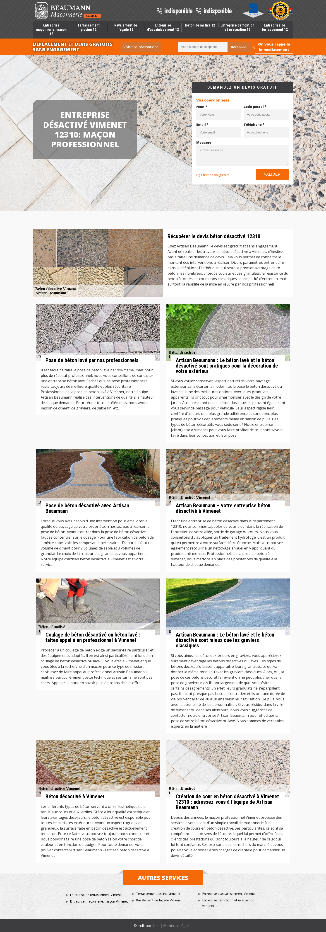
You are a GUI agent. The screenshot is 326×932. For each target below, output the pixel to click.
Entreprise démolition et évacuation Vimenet (228, 903)
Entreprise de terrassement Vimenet (96, 895)
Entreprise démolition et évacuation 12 (237, 27)
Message (203, 142)
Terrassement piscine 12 (88, 27)
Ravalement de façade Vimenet (159, 900)
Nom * (201, 106)
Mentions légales (177, 925)
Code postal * (255, 106)
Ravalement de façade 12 (125, 27)
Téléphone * (254, 124)
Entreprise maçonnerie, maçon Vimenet (99, 901)
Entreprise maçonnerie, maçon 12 (51, 29)
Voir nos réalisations (140, 46)
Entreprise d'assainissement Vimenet (229, 893)
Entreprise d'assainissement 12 (163, 27)
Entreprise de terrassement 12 (275, 27)
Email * (202, 124)
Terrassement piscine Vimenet (158, 893)
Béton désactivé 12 (200, 25)
